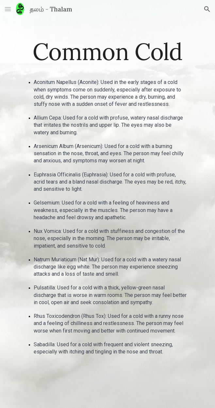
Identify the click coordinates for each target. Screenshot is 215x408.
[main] (107, 52)
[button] (8, 9)
